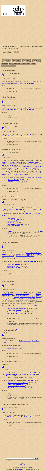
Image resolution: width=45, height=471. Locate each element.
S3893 (10, 323)
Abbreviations (26, 63)
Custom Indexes (17, 63)
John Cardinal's (15, 469)
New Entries (5, 63)
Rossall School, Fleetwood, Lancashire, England (26, 166)
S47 (9, 88)
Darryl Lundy (22, 464)
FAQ (10, 63)
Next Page (13, 66)
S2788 (10, 231)
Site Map (33, 63)
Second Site (20, 469)
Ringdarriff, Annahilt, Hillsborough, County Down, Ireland (22, 173)
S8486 (10, 235)
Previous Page (5, 66)
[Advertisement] (22, 31)
